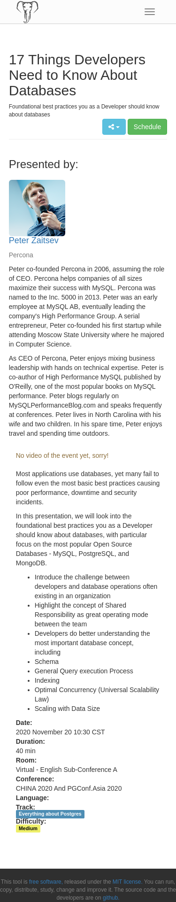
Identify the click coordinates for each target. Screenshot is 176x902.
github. (111, 897)
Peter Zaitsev (34, 240)
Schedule (147, 127)
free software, (46, 882)
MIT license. (128, 882)
